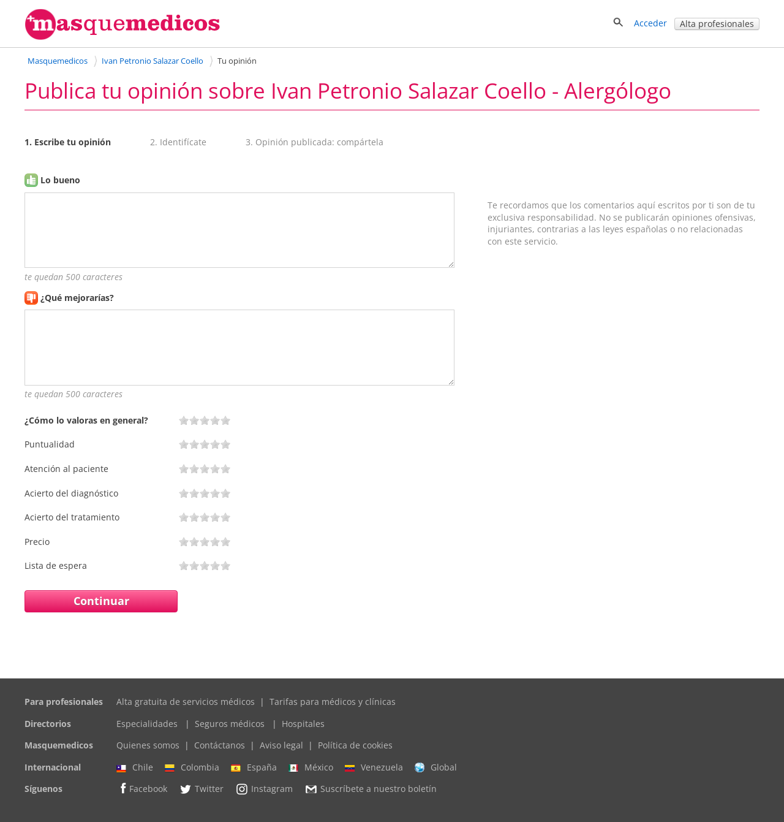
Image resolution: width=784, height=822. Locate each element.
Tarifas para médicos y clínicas (333, 701)
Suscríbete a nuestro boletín (370, 789)
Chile (134, 767)
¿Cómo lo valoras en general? (86, 420)
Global (436, 767)
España (254, 767)
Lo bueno (60, 180)
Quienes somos (147, 745)
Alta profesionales (717, 23)
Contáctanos (219, 745)
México (310, 767)
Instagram (264, 789)
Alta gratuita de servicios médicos (185, 701)
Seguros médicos (230, 723)
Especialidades (147, 723)
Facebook (141, 788)
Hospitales (303, 723)
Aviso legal (281, 745)
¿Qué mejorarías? (77, 297)
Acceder (650, 23)
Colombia (192, 767)
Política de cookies (355, 745)
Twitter (201, 789)
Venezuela (374, 767)
